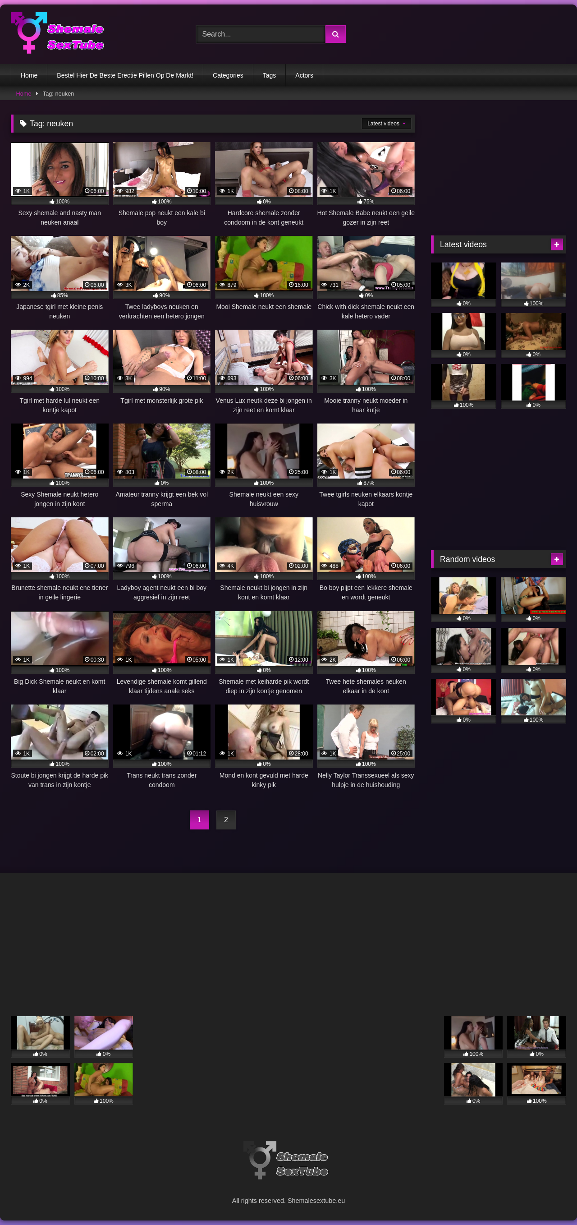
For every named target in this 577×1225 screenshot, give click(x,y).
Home (29, 75)
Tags (269, 75)
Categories (228, 75)
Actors (304, 75)
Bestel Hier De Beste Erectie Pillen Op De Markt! (125, 75)
